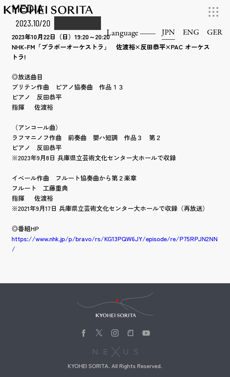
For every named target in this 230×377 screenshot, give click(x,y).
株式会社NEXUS (115, 351)
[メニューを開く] (213, 12)
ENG (191, 33)
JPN (168, 33)
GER (214, 33)
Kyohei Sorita (48, 13)
